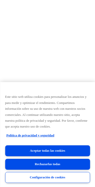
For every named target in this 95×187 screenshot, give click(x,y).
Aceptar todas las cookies (47, 150)
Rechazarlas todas (47, 164)
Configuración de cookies (47, 177)
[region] (47, 134)
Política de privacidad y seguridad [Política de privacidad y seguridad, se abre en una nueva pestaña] (30, 135)
